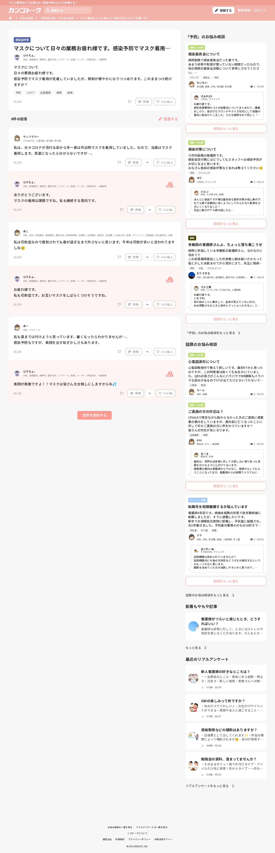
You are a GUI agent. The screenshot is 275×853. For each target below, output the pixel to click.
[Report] (130, 101)
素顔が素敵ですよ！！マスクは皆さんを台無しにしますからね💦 (65, 383)
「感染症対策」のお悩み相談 (56, 18)
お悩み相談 (26, 18)
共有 (143, 101)
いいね (166, 210)
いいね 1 (164, 101)
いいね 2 (164, 162)
